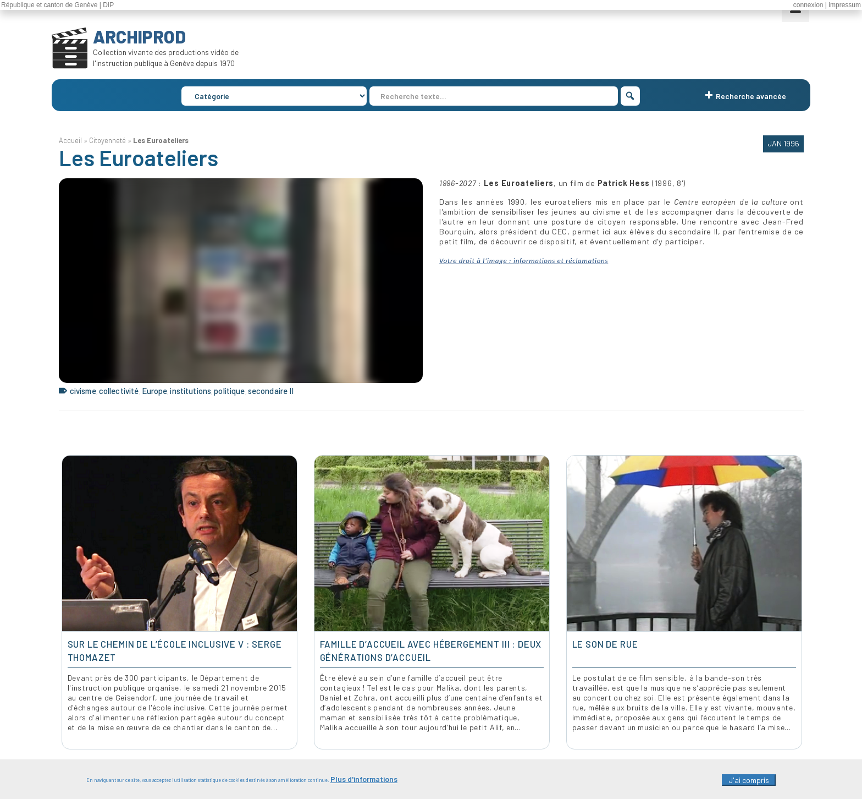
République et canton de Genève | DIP (57, 5)
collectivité (119, 391)
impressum (844, 5)
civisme (83, 391)
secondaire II (271, 391)
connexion (808, 5)
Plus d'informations (363, 782)
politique (229, 391)
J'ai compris (748, 783)
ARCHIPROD (139, 36)
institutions (190, 391)
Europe (155, 391)
